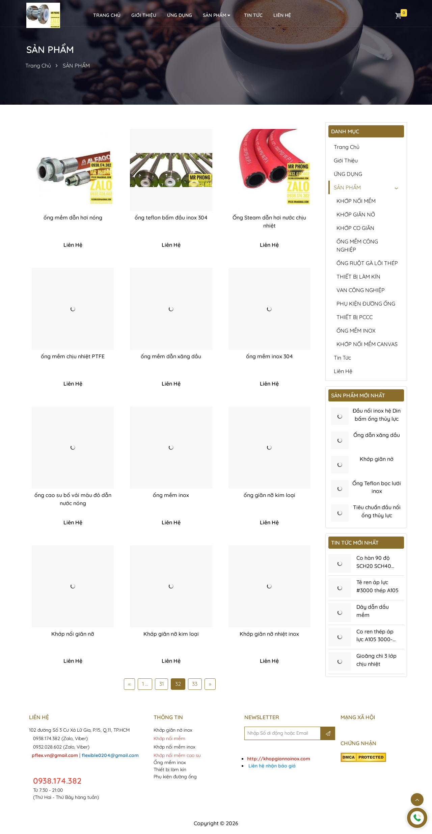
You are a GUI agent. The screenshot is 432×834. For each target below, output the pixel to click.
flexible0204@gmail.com (110, 756)
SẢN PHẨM (217, 15)
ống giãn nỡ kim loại (269, 495)
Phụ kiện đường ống (175, 777)
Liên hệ (343, 371)
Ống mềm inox (170, 763)
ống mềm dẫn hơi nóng (73, 217)
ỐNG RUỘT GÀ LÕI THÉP (367, 263)
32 (178, 684)
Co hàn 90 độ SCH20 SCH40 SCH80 (374, 566)
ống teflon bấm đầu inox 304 (171, 217)
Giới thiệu (143, 15)
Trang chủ (346, 147)
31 (161, 684)
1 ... (145, 684)
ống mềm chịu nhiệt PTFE (73, 357)
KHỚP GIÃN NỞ (355, 214)
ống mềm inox (171, 495)
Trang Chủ (38, 65)
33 (195, 684)
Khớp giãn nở (377, 459)
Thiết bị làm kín (170, 770)
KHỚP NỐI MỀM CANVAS (367, 344)
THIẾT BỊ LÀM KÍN (358, 276)
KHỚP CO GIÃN (355, 228)
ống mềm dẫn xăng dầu (171, 357)
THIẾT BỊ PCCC (354, 317)
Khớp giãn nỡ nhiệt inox (269, 634)
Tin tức (253, 15)
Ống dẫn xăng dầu (376, 435)
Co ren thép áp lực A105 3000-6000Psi (375, 640)
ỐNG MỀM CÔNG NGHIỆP (357, 245)
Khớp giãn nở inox (174, 731)
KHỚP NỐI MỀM (356, 201)
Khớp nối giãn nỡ (72, 634)
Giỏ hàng (398, 15)
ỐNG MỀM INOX (356, 330)
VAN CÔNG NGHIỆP (360, 290)
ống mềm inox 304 (269, 357)
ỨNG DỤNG (179, 15)
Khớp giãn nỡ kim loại (171, 634)
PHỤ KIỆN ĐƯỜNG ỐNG (365, 303)
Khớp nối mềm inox (174, 748)
